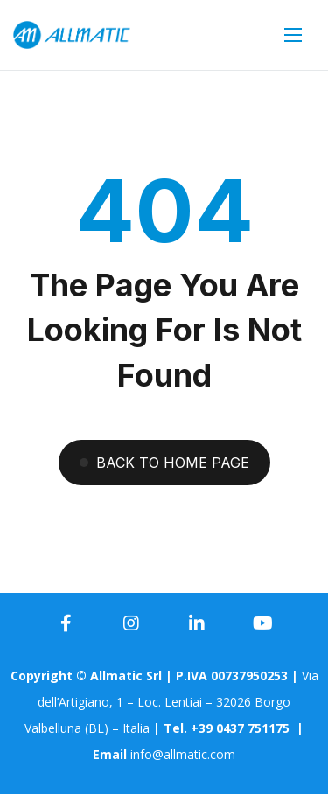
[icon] (65, 623)
